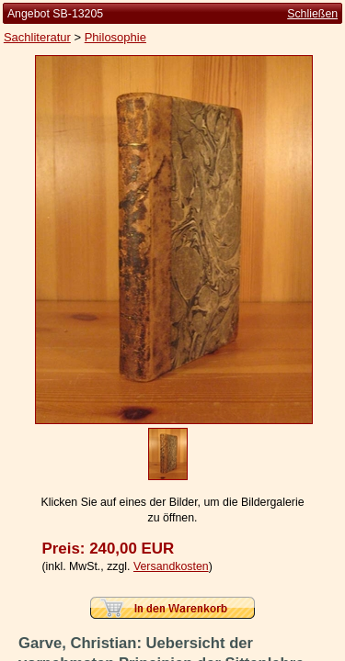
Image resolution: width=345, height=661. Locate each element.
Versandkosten (171, 566)
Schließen (312, 13)
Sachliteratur (37, 37)
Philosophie (115, 37)
